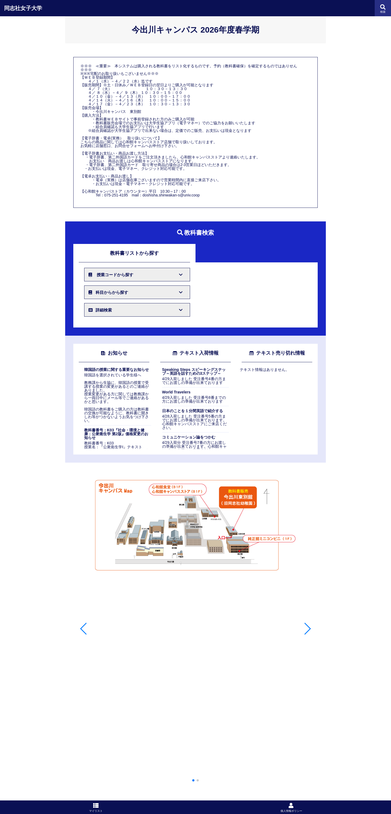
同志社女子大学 (23, 8)
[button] (193, 780)
